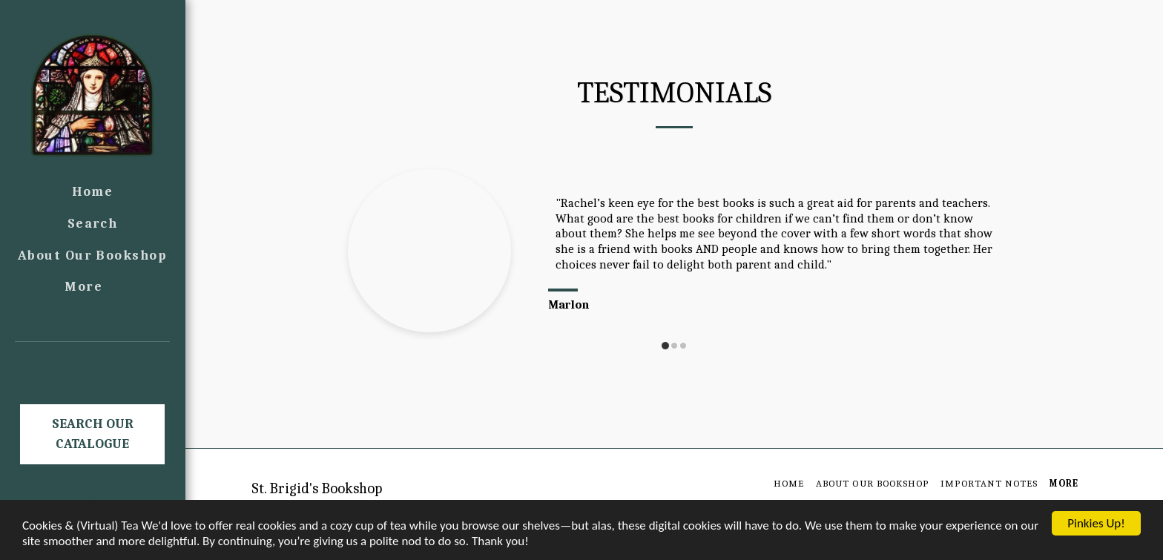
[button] (92, 362)
